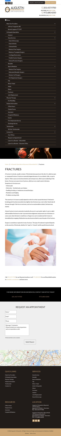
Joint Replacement (13, 95)
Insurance (10, 112)
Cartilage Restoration (15, 55)
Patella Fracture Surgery (15, 58)
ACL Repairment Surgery (15, 78)
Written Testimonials (14, 129)
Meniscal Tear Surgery (15, 49)
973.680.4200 (50, 13)
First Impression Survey (14, 120)
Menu (7, 20)
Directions (52, 10)
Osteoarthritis (13, 46)
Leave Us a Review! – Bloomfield (16, 140)
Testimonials (10, 126)
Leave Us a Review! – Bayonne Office (18, 143)
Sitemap (27, 433)
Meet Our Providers (12, 23)
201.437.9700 (50, 8)
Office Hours (11, 106)
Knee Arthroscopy (14, 41)
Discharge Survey (13, 123)
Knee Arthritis (13, 43)
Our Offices (11, 135)
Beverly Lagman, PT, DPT (15, 29)
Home (6, 164)
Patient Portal (50, 2)
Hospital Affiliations (13, 115)
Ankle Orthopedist (37, 386)
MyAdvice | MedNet (48, 431)
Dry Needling (11, 100)
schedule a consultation (13, 279)
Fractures (10, 92)
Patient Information (12, 103)
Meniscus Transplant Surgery (17, 52)
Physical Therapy (11, 98)
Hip (9, 80)
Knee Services (12, 38)
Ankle (9, 86)
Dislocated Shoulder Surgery (16, 72)
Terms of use (33, 433)
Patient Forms (12, 109)
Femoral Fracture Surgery (16, 61)
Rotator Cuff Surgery (15, 75)
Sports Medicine (12, 66)
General (10, 35)
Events (10, 118)
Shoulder (10, 63)
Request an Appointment (37, 2)
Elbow (9, 89)
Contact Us (10, 132)
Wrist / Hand (11, 83)
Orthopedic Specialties (13, 32)
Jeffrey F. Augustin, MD (14, 26)
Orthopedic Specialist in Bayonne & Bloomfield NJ (23, 164)
